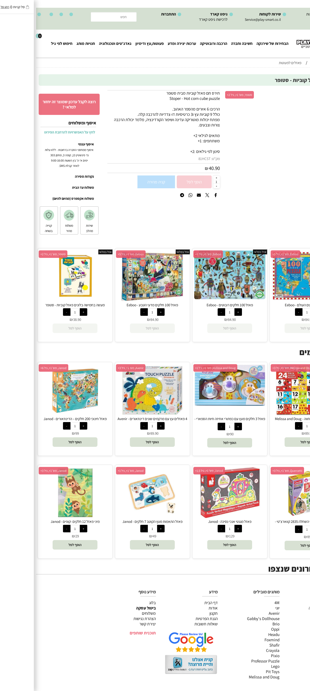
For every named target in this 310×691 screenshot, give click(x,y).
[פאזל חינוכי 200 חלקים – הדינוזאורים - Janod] (39, 413)
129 (195, 536)
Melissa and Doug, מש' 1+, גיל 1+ (179, 368)
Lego (239, 666)
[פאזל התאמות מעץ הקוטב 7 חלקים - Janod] (116, 516)
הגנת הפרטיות (171, 618)
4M (240, 602)
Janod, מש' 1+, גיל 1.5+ (173, 471)
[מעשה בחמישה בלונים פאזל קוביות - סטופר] (39, 300)
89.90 (273, 433)
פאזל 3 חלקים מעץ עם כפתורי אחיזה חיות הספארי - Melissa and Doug (193, 421)
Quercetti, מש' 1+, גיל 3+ (251, 471)
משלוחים (113, 613)
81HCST (168, 158)
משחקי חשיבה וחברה (289, 608)
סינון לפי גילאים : (171, 151)
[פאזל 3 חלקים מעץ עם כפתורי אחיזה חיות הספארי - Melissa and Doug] (193, 404)
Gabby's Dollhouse (227, 618)
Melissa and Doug (228, 677)
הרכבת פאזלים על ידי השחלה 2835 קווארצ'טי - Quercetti (271, 524)
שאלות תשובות (170, 623)
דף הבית (175, 602)
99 (41, 433)
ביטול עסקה (110, 608)
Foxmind (235, 639)
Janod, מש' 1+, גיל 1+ (95, 471)
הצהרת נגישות (108, 618)
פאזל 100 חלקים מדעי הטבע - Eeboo (116, 305)
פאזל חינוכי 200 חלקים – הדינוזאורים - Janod (39, 418)
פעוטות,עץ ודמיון (292, 623)
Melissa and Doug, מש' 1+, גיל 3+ (256, 368)
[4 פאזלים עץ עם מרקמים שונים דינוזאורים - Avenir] (116, 413)
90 (196, 434)
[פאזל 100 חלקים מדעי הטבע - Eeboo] (116, 300)
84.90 (273, 319)
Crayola (236, 650)
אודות (177, 608)
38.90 (41, 319)
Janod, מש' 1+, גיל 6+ (17, 368)
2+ (156, 151)
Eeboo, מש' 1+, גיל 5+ (249, 254)
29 (41, 536)
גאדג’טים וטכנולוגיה (290, 629)
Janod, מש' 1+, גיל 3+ (17, 471)
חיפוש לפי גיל (25, 43)
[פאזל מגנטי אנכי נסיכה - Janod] (194, 516)
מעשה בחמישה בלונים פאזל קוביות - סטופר (39, 305)
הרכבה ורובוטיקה (177, 43)
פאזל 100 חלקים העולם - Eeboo (271, 305)
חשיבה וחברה (206, 43)
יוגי (241, 608)
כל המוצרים (296, 602)
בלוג (116, 602)
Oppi (239, 629)
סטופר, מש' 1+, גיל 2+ (203, 95)
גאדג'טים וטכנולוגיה (79, 43)
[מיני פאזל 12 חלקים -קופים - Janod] (39, 516)
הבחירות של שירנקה (236, 43)
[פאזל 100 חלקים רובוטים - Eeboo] (193, 297)
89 (273, 536)
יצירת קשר (111, 623)
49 (118, 536)
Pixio (239, 655)
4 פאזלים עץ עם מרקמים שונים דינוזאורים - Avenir (116, 418)
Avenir (238, 613)
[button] (271, 442)
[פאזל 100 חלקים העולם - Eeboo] (271, 298)
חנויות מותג (49, 43)
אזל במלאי (298, 93)
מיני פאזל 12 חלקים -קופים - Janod (39, 521)
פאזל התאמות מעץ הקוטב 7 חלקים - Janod (116, 521)
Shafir (238, 645)
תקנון (177, 613)
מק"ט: (179, 158)
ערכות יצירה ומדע (146, 43)
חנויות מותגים (294, 634)
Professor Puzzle (229, 661)
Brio (239, 623)
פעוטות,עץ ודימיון (113, 43)
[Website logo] (283, 40)
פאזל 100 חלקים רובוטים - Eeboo (194, 305)
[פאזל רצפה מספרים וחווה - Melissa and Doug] (271, 413)
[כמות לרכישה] (180, 181)
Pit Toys (236, 671)
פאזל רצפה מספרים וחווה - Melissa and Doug (271, 418)
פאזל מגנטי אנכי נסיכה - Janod (193, 521)
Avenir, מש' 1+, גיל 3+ (95, 368)
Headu (237, 634)
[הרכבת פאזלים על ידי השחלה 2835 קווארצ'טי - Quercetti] (271, 516)
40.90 (178, 168)
